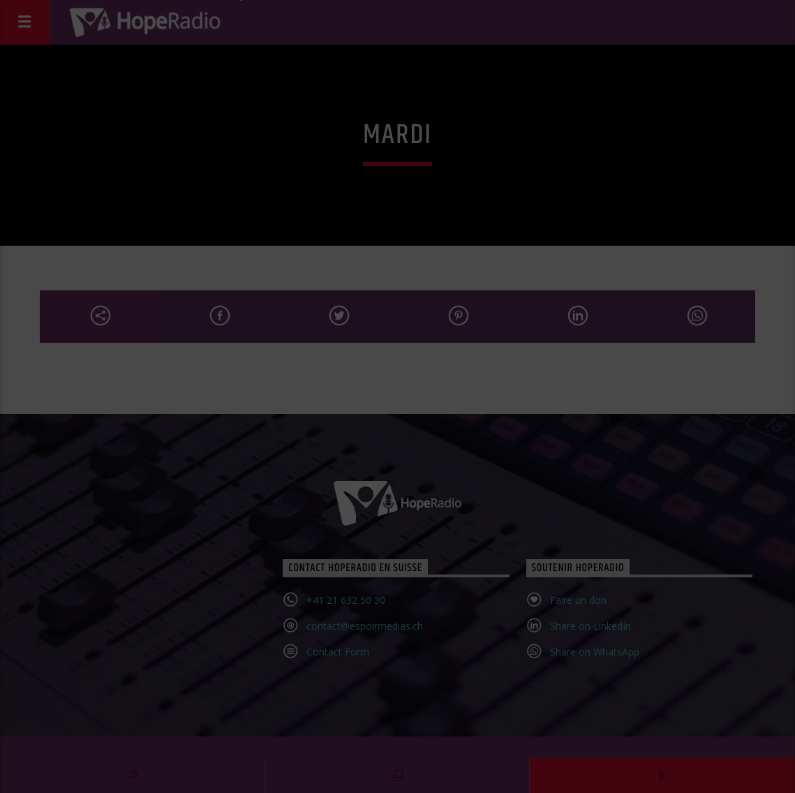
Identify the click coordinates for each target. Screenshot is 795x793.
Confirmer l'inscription (390, 529)
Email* (278, 465)
